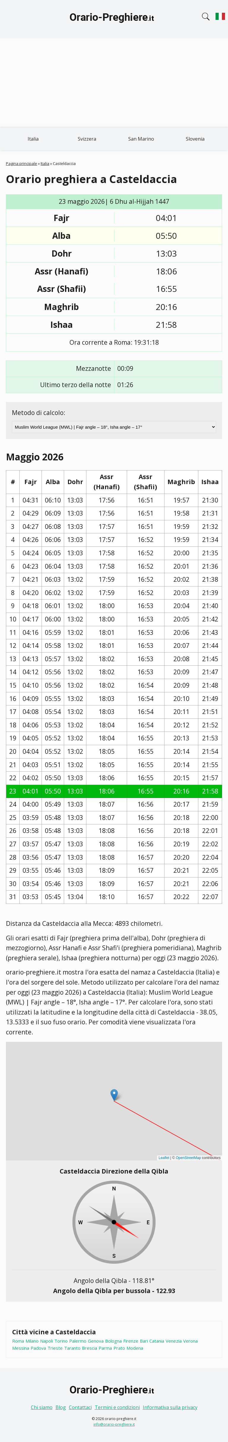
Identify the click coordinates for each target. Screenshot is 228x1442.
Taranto (72, 1348)
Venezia (174, 1341)
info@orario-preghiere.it (114, 1424)
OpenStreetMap (188, 1158)
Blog (61, 1407)
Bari (144, 1341)
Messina (20, 1348)
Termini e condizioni (117, 1407)
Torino (61, 1341)
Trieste (55, 1348)
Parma (105, 1348)
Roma (18, 1341)
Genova (96, 1341)
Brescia (89, 1348)
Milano (32, 1341)
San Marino (141, 139)
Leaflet (164, 1158)
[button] (114, 1095)
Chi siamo (42, 1407)
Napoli (46, 1341)
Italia (33, 139)
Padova (38, 1348)
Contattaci (80, 1407)
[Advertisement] (114, 83)
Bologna (113, 1341)
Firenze (130, 1341)
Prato (119, 1348)
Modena (134, 1348)
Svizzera (87, 139)
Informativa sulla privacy (170, 1407)
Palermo (77, 1341)
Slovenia (195, 139)
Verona (190, 1341)
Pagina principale (21, 163)
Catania (156, 1341)
